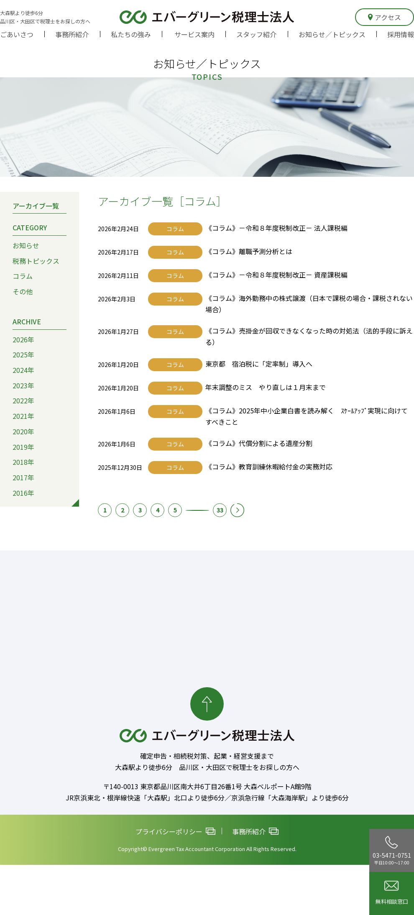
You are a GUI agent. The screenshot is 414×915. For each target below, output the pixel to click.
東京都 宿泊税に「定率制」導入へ (258, 364)
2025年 (23, 354)
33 (220, 510)
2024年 (23, 370)
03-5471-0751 (392, 850)
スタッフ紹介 (256, 34)
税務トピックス (36, 261)
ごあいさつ (16, 34)
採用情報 (400, 34)
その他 (23, 291)
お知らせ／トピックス (332, 34)
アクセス (384, 17)
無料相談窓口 (392, 893)
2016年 (23, 493)
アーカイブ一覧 (36, 206)
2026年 (23, 339)
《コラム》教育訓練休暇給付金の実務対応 (268, 466)
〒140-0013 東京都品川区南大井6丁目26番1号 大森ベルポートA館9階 (207, 786)
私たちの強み (131, 34)
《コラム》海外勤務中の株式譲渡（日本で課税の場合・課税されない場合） (309, 303)
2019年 (23, 447)
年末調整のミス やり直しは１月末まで (265, 387)
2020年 (23, 431)
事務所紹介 (72, 34)
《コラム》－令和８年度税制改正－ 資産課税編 (276, 275)
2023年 (23, 385)
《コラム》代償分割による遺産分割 (258, 443)
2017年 (23, 477)
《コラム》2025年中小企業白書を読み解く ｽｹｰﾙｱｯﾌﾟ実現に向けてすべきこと (306, 416)
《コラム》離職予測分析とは (248, 251)
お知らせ (26, 245)
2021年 (23, 416)
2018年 (23, 462)
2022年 (23, 400)
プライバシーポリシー (175, 831)
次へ (237, 510)
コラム (23, 276)
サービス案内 (194, 34)
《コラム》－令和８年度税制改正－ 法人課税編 (276, 228)
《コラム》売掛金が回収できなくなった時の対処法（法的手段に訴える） (309, 336)
